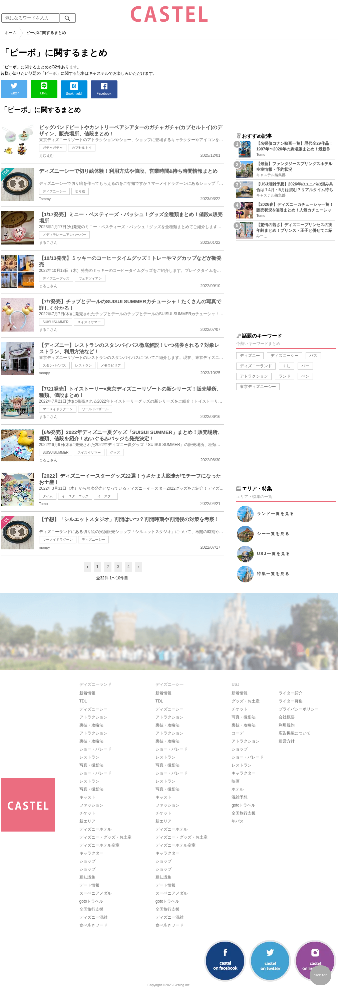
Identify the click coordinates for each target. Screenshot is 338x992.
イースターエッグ (75, 496)
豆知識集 (87, 877)
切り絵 (80, 191)
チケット (87, 813)
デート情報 (89, 885)
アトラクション (254, 376)
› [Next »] (138, 566)
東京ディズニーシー (258, 386)
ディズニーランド (256, 366)
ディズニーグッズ (56, 278)
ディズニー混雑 (93, 917)
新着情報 (87, 693)
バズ (313, 355)
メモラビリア (111, 365)
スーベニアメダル (95, 893)
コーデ (238, 733)
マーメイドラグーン (58, 409)
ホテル (238, 789)
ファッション (91, 805)
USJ (273, 553)
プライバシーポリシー (299, 709)
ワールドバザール (95, 409)
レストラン (83, 365)
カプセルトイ (82, 147)
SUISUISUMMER (56, 322)
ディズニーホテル (95, 829)
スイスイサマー (89, 322)
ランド (285, 376)
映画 (236, 781)
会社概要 (287, 717)
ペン (305, 376)
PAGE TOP (320, 975)
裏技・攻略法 (91, 725)
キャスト (87, 797)
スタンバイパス (54, 365)
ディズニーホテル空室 (99, 845)
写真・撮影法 (91, 765)
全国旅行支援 (91, 909)
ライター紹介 (291, 693)
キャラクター (91, 853)
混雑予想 (240, 797)
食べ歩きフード (93, 925)
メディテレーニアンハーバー (64, 234)
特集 (273, 573)
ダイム (48, 496)
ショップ (87, 861)
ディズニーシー (54, 191)
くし (287, 366)
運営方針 (287, 741)
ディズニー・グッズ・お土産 (105, 837)
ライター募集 (291, 701)
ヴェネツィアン (90, 278)
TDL (83, 701)
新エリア (87, 821)
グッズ (115, 452)
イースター (105, 496)
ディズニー (250, 355)
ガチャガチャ (53, 147)
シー (273, 533)
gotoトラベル (91, 901)
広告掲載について (295, 733)
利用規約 (287, 725)
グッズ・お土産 (246, 701)
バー (305, 366)
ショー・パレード (95, 749)
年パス (238, 821)
